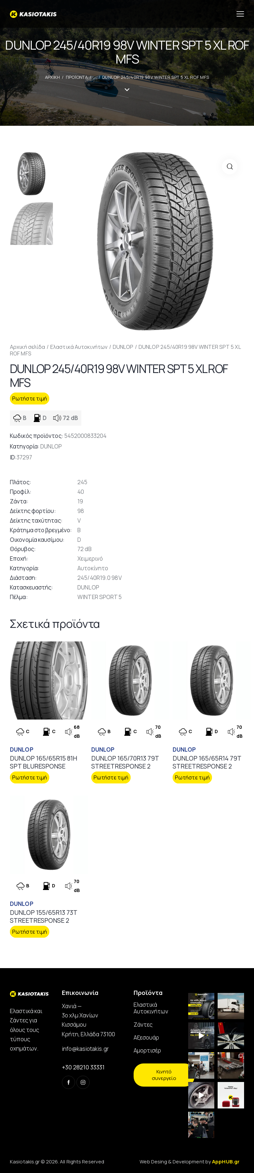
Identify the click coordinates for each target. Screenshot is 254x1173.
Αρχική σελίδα (27, 347)
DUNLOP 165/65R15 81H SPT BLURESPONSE (43, 762)
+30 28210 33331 (83, 1067)
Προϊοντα (77, 77)
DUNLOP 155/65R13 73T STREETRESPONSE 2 (43, 917)
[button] (229, 166)
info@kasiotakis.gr (85, 1049)
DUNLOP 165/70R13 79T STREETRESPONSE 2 (125, 762)
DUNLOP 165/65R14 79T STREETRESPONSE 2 (207, 762)
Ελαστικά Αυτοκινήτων (78, 347)
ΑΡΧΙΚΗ (52, 77)
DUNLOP (123, 347)
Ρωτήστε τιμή (29, 398)
